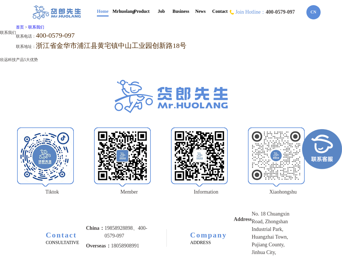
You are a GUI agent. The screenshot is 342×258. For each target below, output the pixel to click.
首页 (20, 27)
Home (103, 11)
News (200, 11)
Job (161, 11)
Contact (220, 11)
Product (142, 11)
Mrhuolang (124, 11)
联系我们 (36, 27)
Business (180, 11)
